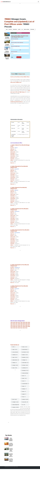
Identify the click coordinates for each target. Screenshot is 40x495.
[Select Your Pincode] (18, 53)
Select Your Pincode (14, 51)
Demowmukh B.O (17, 240)
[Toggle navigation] (38, 1)
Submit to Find (18, 57)
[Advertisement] (20, 10)
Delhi (7, 29)
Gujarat (19, 29)
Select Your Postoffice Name (15, 46)
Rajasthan (10, 29)
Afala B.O (16, 155)
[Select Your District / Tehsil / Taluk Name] (18, 44)
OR (18, 49)
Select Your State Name (14, 38)
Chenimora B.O (17, 219)
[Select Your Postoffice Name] (18, 48)
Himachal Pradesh (26, 29)
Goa (22, 29)
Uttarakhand (32, 29)
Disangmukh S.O (17, 275)
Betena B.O (16, 198)
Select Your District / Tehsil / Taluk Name (17, 42)
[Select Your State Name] (18, 41)
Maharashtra (15, 29)
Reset (12, 57)
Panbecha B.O (17, 296)
